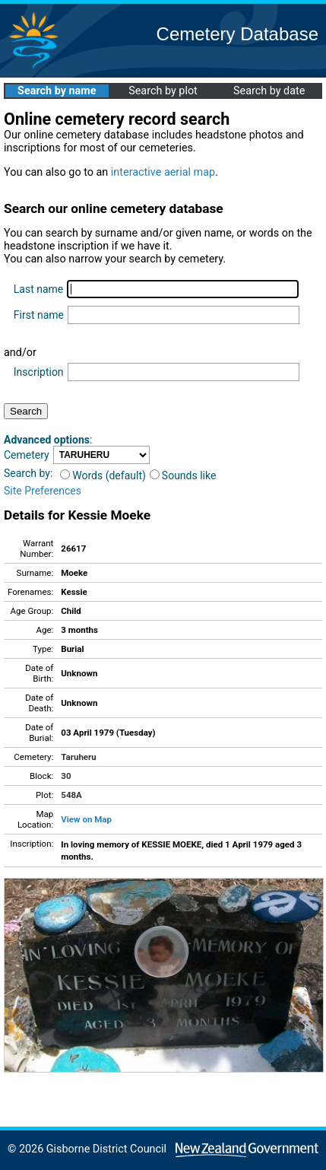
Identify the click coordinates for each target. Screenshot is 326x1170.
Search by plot (163, 90)
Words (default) (103, 475)
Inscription (39, 372)
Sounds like (183, 475)
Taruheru (78, 757)
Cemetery (26, 455)
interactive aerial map (163, 172)
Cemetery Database (237, 34)
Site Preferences (42, 491)
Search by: (28, 473)
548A (71, 795)
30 (66, 776)
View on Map (86, 819)
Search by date (269, 90)
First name (39, 315)
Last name (38, 289)
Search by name (56, 90)
